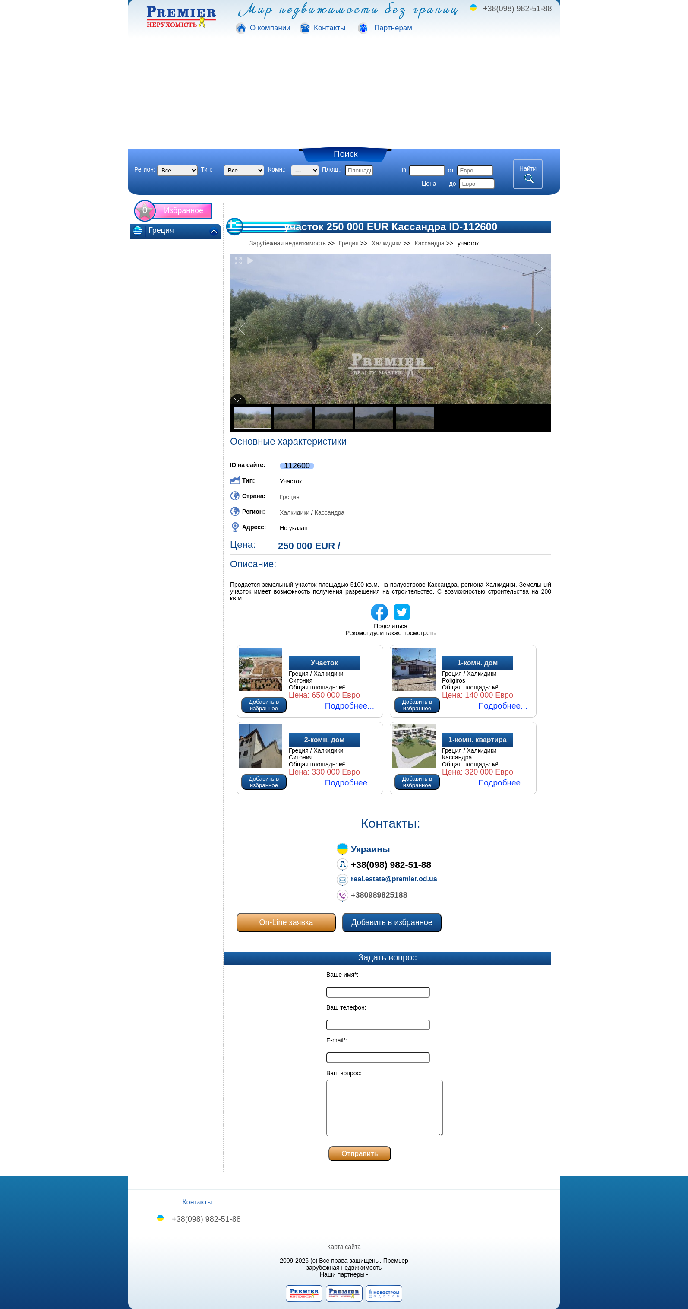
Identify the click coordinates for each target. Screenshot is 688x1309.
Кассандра (329, 512)
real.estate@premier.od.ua (394, 879)
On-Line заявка (286, 922)
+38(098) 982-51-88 (517, 8)
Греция (290, 496)
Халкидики (294, 512)
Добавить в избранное (264, 705)
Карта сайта (344, 1246)
